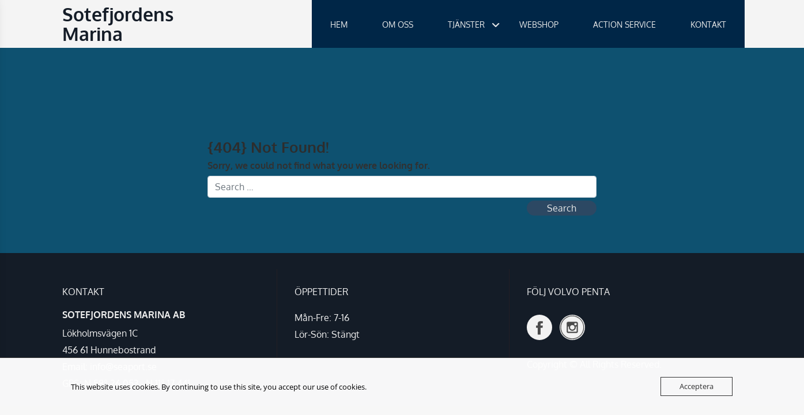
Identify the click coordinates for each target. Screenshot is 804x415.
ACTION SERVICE (624, 24)
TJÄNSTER (466, 24)
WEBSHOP (538, 24)
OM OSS (397, 24)
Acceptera (697, 386)
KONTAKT (708, 24)
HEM (339, 24)
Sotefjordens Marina (117, 24)
